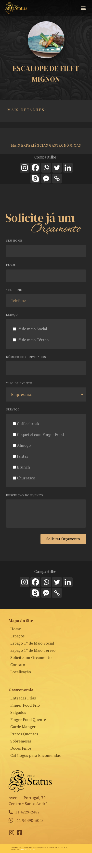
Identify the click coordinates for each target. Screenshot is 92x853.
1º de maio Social (32, 329)
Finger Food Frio (25, 705)
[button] (83, 8)
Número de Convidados (26, 357)
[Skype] (35, 178)
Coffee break (28, 423)
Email (11, 265)
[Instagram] (24, 168)
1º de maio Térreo (33, 339)
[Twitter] (57, 168)
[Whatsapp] (46, 168)
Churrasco (26, 478)
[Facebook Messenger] (46, 178)
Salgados (18, 712)
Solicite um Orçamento (31, 657)
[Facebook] (35, 168)
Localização (20, 671)
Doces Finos (20, 748)
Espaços (17, 636)
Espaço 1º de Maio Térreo (32, 650)
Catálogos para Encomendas (35, 755)
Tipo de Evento (19, 383)
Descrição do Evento (24, 495)
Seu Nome (14, 240)
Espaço (12, 314)
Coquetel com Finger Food (40, 434)
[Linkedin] (68, 168)
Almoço (24, 445)
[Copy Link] (57, 178)
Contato (17, 664)
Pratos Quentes (24, 734)
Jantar (22, 456)
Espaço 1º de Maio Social (32, 643)
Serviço (13, 409)
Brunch (23, 467)
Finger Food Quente (28, 719)
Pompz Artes (27, 849)
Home (15, 628)
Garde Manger (23, 726)
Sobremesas (20, 741)
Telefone (14, 290)
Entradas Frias (23, 698)
